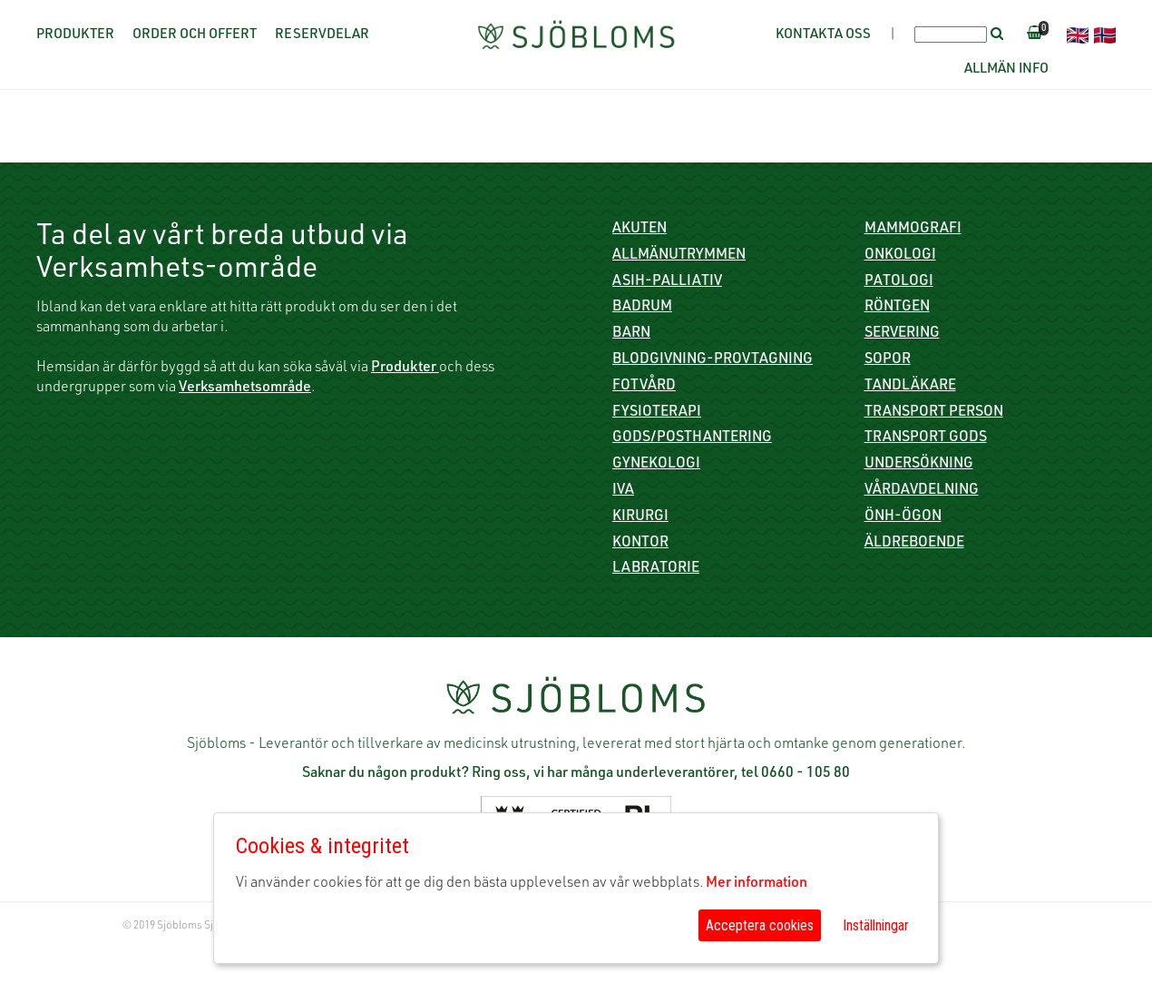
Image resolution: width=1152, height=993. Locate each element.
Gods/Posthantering (692, 438)
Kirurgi (640, 517)
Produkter (75, 35)
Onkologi (900, 256)
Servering (902, 334)
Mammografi (913, 229)
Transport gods (925, 438)
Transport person (933, 413)
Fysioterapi (656, 413)
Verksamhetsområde (245, 388)
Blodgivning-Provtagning (712, 360)
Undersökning (918, 464)
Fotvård (644, 386)
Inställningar (876, 925)
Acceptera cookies (760, 925)
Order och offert (194, 35)
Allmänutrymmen (679, 256)
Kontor (640, 543)
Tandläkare (910, 386)
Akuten (639, 229)
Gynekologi (656, 464)
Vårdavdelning (921, 491)
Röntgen (897, 307)
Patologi (898, 282)
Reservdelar (322, 35)
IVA (623, 491)
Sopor (887, 360)
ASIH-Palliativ (667, 282)
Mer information (756, 884)
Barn (631, 334)
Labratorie (655, 569)
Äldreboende (914, 543)
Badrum (642, 307)
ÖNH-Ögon (903, 517)
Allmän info (1006, 69)
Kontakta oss (823, 35)
